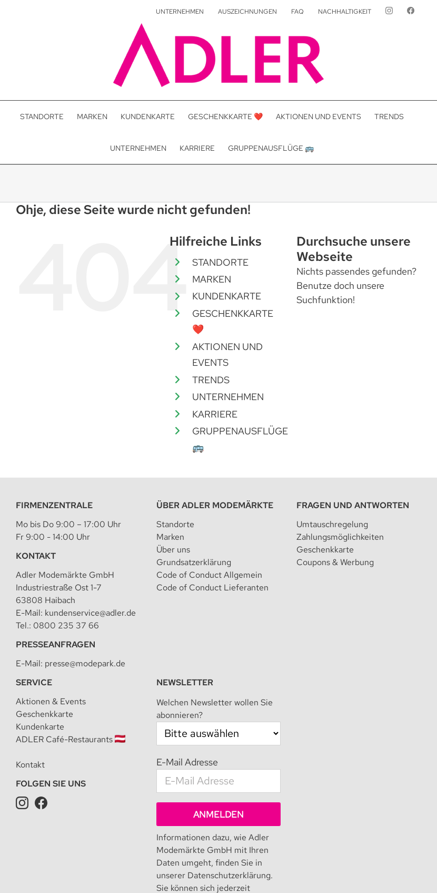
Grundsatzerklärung (193, 562)
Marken (170, 536)
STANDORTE (220, 262)
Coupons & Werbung (335, 562)
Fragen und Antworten (352, 505)
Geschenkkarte (325, 549)
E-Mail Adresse (187, 762)
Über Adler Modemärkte (214, 505)
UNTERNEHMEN (228, 397)
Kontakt (36, 555)
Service (34, 682)
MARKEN (211, 279)
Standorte (175, 524)
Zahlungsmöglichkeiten (340, 536)
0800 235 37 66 (66, 625)
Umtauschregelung (332, 524)
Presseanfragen (55, 644)
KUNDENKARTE (226, 296)
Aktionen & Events (51, 701)
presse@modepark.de (85, 663)
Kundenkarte (40, 726)
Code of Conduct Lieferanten (212, 587)
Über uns (173, 549)
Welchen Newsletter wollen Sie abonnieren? (214, 709)
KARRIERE (214, 414)
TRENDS (211, 380)
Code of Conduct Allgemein (209, 574)
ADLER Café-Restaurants (70, 739)
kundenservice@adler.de (90, 612)
